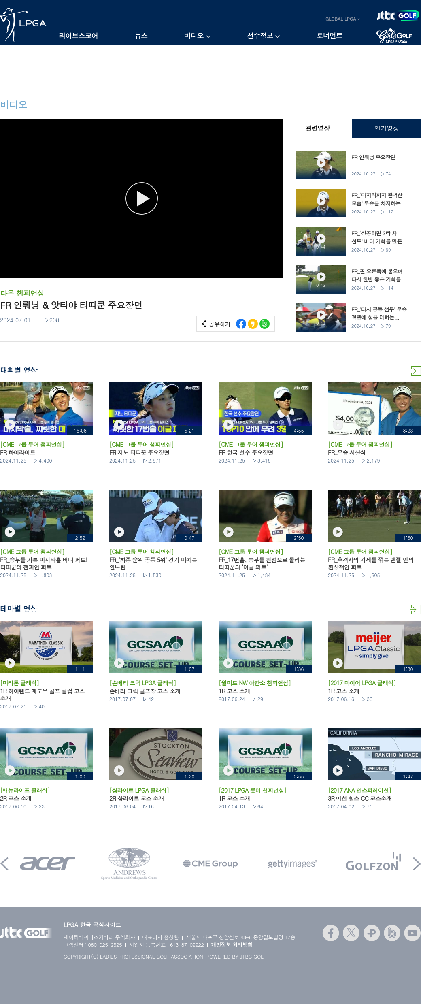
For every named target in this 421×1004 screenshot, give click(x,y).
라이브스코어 (78, 36)
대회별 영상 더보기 (415, 371)
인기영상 (386, 128)
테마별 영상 (415, 609)
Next (417, 863)
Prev (4, 863)
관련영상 (317, 128)
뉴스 (140, 36)
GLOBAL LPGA (340, 19)
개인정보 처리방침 (232, 945)
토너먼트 (329, 36)
